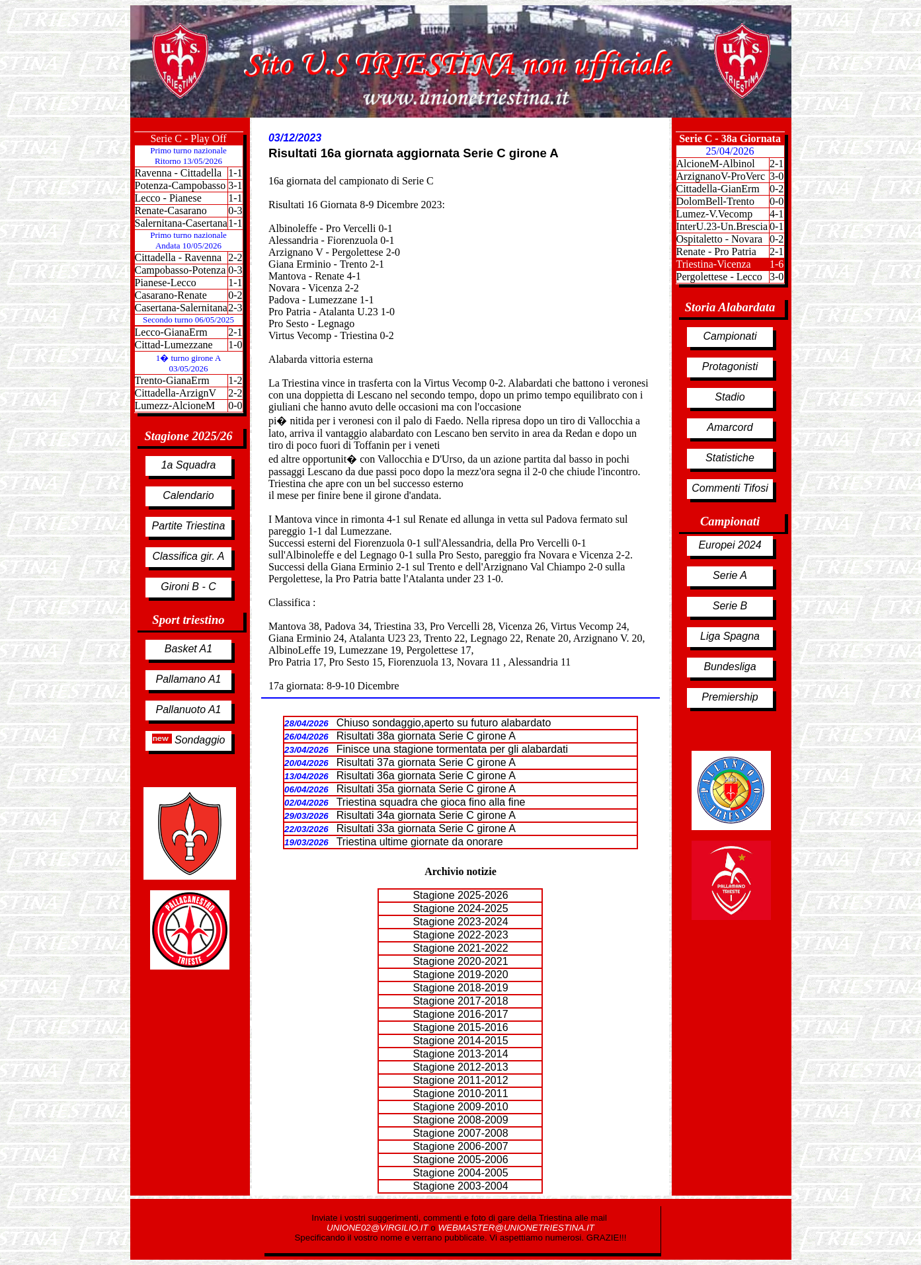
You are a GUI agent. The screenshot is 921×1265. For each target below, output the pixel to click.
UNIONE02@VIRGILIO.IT (378, 1228)
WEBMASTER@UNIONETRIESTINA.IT (516, 1228)
